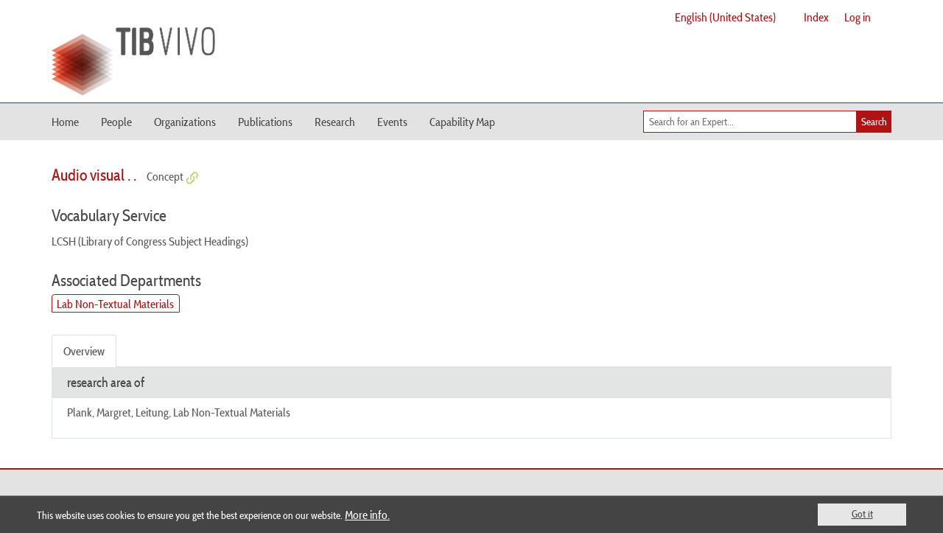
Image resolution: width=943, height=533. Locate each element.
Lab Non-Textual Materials (115, 303)
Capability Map (462, 121)
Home (65, 121)
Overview (84, 351)
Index (816, 17)
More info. (367, 514)
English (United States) (725, 17)
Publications (265, 121)
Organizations (185, 121)
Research (335, 121)
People (116, 121)
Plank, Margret (99, 412)
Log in (857, 17)
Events (392, 121)
